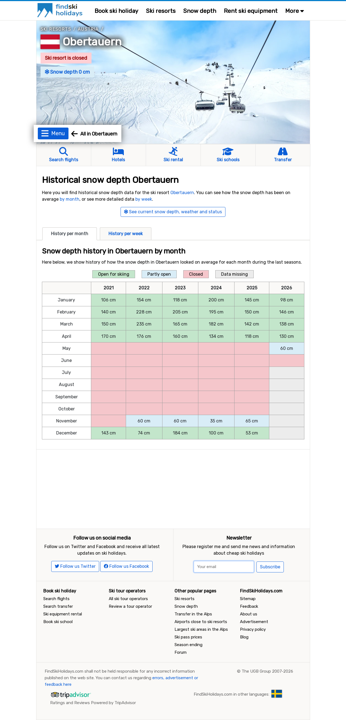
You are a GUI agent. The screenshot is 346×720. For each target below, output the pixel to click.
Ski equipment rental (62, 614)
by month (69, 199)
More (294, 10)
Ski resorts (161, 10)
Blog (244, 637)
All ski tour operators (128, 598)
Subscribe (270, 566)
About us (248, 614)
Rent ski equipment (251, 10)
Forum (181, 652)
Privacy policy (253, 629)
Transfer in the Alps (193, 614)
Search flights (56, 598)
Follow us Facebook (126, 566)
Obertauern (92, 41)
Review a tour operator (130, 606)
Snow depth (199, 10)
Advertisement (254, 621)
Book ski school (58, 621)
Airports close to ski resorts (201, 621)
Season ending (188, 644)
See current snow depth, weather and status (173, 211)
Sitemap (248, 598)
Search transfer (58, 606)
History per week (125, 233)
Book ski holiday (116, 10)
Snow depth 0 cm (67, 72)
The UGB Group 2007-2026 (267, 671)
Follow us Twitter (75, 566)
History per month (69, 233)
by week (143, 199)
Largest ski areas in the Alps (201, 629)
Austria (88, 29)
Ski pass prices (188, 637)
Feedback (249, 606)
